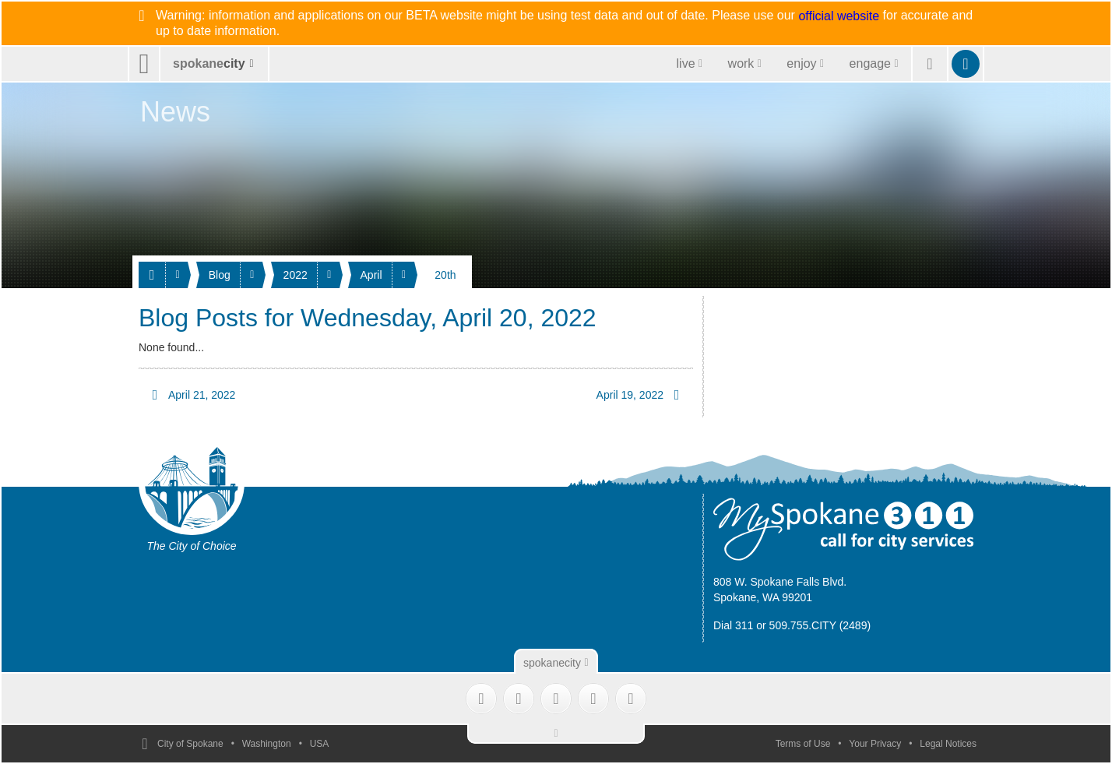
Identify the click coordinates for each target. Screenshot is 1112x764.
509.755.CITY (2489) (820, 625)
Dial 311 (733, 625)
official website (838, 16)
